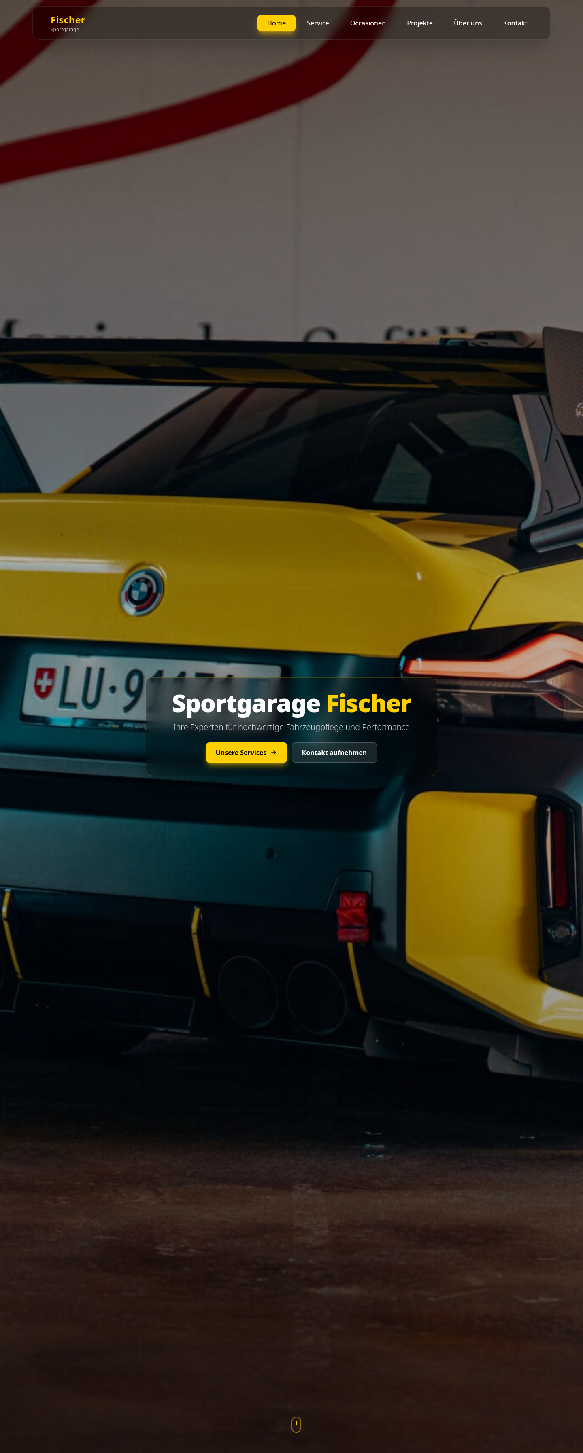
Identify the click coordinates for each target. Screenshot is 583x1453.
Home (276, 23)
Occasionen (368, 23)
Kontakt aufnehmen (334, 752)
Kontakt (515, 23)
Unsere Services (246, 752)
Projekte (420, 23)
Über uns (468, 23)
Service (318, 23)
